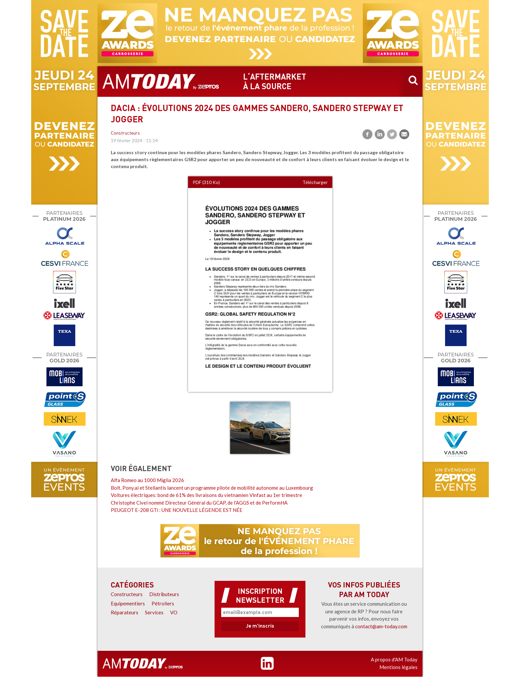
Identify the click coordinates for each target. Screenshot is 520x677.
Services (154, 612)
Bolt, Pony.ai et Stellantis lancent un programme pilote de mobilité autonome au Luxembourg (212, 488)
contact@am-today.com (381, 626)
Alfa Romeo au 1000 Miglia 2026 (147, 480)
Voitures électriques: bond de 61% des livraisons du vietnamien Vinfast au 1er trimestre (206, 495)
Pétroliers (163, 603)
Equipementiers (128, 603)
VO (173, 612)
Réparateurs (124, 612)
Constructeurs (125, 133)
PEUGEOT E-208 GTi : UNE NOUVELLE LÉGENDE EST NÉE (176, 510)
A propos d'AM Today (394, 659)
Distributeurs (164, 594)
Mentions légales (398, 667)
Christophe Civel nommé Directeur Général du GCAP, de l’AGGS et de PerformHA (199, 503)
